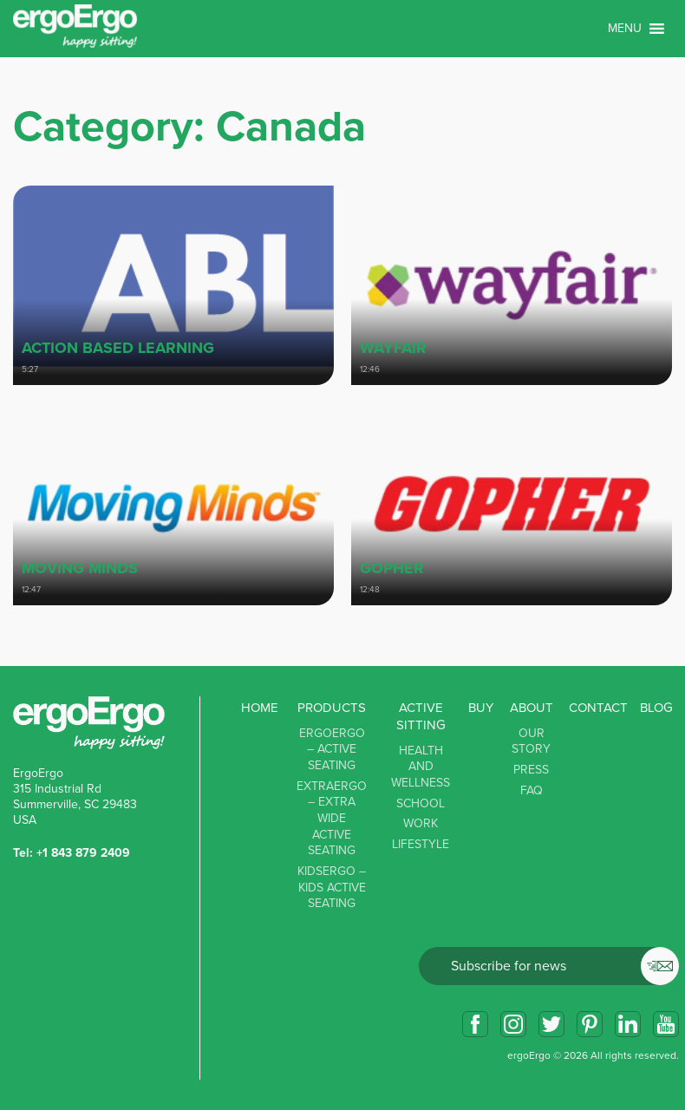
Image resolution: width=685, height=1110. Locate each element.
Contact (598, 707)
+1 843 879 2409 (83, 853)
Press (531, 769)
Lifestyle (420, 844)
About (531, 707)
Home (259, 707)
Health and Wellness (420, 766)
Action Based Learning (118, 347)
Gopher (392, 568)
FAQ (531, 790)
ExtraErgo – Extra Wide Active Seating (332, 819)
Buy (480, 707)
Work (420, 823)
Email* (549, 966)
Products (331, 707)
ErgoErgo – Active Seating (332, 749)
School (420, 803)
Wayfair (393, 347)
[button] (625, 29)
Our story (531, 741)
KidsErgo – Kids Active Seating (331, 887)
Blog (656, 707)
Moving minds (80, 568)
